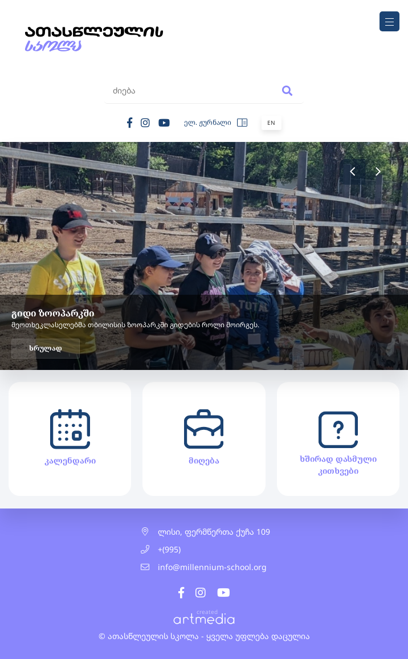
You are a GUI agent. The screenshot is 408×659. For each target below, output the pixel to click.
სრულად (45, 348)
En (271, 123)
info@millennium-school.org (212, 567)
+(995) (169, 549)
